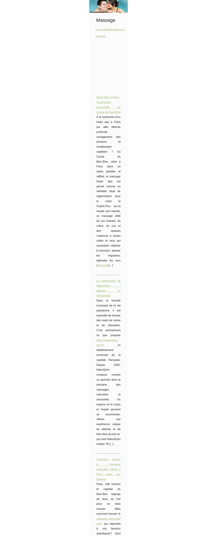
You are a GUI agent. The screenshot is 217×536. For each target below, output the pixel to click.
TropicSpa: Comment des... (25, 521)
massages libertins (93, 279)
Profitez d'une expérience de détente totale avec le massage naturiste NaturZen (107, 314)
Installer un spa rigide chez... (25, 498)
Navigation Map (45, 532)
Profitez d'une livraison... (23, 335)
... (79, 178)
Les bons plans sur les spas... (26, 491)
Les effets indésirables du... (25, 197)
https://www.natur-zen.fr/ (110, 203)
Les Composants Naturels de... (27, 313)
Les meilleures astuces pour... (26, 320)
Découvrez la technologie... (25, 467)
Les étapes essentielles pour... (26, 421)
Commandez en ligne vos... (25, 235)
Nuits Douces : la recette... (24, 282)
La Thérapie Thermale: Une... (26, 513)
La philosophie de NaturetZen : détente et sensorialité (91, 193)
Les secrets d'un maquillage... (26, 328)
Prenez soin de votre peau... (25, 382)
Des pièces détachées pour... (26, 228)
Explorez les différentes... (23, 359)
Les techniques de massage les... (28, 452)
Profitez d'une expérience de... (26, 429)
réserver (71, 178)
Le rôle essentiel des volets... (26, 305)
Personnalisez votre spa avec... (27, 220)
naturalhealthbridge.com (73, 92)
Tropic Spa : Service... (22, 483)
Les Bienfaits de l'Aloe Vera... (26, 259)
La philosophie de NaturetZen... (27, 406)
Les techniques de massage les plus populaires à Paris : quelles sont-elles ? (122, 365)
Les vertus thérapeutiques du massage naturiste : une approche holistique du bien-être (127, 371)
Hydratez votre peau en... (24, 289)
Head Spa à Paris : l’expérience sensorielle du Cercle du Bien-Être (99, 153)
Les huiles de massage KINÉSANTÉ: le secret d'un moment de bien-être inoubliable (126, 359)
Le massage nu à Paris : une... (26, 436)
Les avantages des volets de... (26, 343)
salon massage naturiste (92, 324)
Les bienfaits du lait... (21, 274)
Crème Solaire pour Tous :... (25, 375)
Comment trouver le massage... (27, 413)
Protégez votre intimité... (23, 204)
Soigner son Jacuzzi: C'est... (25, 243)
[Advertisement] (134, 120)
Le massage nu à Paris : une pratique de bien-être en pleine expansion (119, 353)
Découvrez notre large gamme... (27, 506)
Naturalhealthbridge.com (25, 532)
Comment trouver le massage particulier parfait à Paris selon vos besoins (103, 233)
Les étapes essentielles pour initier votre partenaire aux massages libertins (104, 274)
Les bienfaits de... (19, 266)
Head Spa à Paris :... (21, 398)
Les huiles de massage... (23, 444)
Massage (95, 92)
